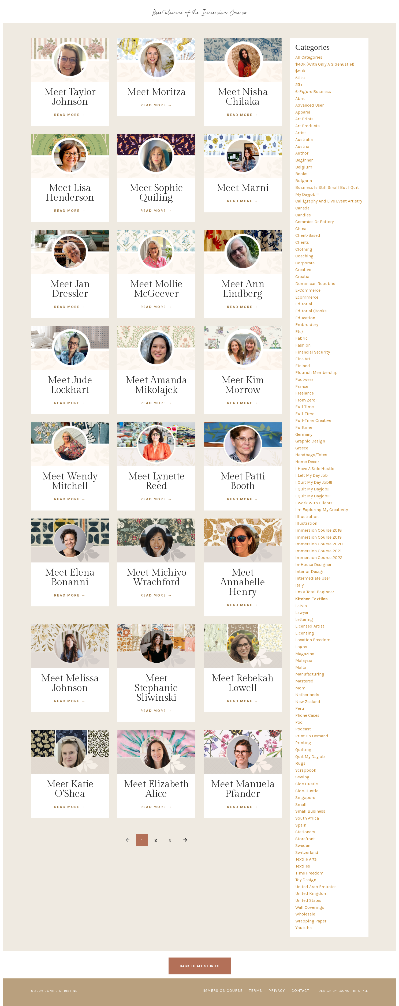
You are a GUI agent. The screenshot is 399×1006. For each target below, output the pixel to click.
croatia (302, 276)
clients (302, 242)
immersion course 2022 (318, 557)
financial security (312, 352)
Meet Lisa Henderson (70, 192)
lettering (304, 619)
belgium (303, 167)
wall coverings (309, 907)
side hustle (306, 783)
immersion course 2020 (319, 543)
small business (310, 811)
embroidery (306, 324)
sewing (302, 776)
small (301, 804)
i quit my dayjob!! (312, 488)
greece (301, 448)
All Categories (308, 57)
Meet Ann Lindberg (242, 289)
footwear (304, 379)
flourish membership (316, 372)
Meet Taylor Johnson (70, 97)
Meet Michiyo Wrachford (156, 577)
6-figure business (313, 91)
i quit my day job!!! (313, 482)
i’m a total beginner (314, 591)
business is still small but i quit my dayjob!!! (327, 191)
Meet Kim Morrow (242, 385)
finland (302, 365)
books (301, 173)
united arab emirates (316, 886)
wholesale (305, 914)
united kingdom (311, 893)
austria (302, 146)
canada (302, 208)
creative (303, 269)
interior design (310, 571)
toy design (305, 879)
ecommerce (306, 297)
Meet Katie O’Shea (70, 789)
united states (308, 900)
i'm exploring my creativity (321, 509)
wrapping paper (310, 921)
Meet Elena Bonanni (70, 577)
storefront (305, 838)
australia (304, 139)
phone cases (307, 715)
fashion (303, 345)
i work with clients (314, 502)
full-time (304, 413)
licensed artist (309, 626)
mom (300, 687)
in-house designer (313, 564)
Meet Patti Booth (243, 481)
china (300, 228)
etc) (299, 331)
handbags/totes (311, 454)
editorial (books (311, 310)
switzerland (306, 852)
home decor (307, 461)
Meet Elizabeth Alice (156, 789)
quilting (303, 749)
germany (303, 434)
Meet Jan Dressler (70, 289)
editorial (303, 303)
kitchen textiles (311, 598)
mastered (304, 681)
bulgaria (303, 180)
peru (299, 708)
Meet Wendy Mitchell (70, 481)
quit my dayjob (310, 756)
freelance (304, 393)
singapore (305, 797)
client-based (307, 235)
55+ (299, 84)
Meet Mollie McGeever (156, 289)
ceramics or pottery (314, 221)
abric (300, 98)
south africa (307, 818)
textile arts (306, 859)
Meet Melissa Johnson (70, 683)
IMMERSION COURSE (223, 990)
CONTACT (300, 990)
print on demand (311, 735)
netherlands (307, 694)
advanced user (309, 105)
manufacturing (309, 674)
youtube (303, 927)
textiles (302, 866)
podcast (303, 728)
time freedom (309, 873)
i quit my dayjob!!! (312, 495)
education (305, 317)
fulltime (303, 427)
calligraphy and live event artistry (328, 201)
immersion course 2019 (318, 537)
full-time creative (313, 420)
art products (307, 125)
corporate (305, 262)
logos (301, 646)
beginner (304, 160)
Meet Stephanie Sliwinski (156, 688)
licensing (304, 633)
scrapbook (305, 770)
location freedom (312, 639)
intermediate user (312, 578)
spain (300, 825)
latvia (301, 605)
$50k (300, 70)
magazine (304, 653)
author (301, 153)
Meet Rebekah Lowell (243, 683)
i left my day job (311, 475)
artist (300, 132)
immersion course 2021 (318, 550)
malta (300, 667)
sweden (302, 845)
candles (303, 214)
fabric (301, 338)
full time (304, 406)
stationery (305, 831)
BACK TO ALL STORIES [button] (199, 966)
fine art (302, 358)
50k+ (300, 77)
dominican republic (315, 283)
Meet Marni (243, 188)
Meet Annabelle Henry (242, 582)
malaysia (303, 660)
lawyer (301, 612)
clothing (303, 249)
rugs (300, 763)
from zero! (305, 400)
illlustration (307, 516)
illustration (306, 523)
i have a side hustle (314, 468)
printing (303, 742)
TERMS (255, 990)
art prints (304, 118)
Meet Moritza (156, 92)
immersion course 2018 (318, 530)
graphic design (310, 441)
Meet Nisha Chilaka (243, 97)
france (301, 386)
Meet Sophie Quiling (156, 192)
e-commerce (307, 290)
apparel (302, 112)
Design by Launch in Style (343, 991)
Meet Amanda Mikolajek (156, 385)
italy (299, 585)
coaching (304, 255)
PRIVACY (277, 990)
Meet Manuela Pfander (243, 789)
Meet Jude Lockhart (70, 385)
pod (299, 722)
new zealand (307, 701)
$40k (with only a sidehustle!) (324, 64)
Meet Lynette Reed (156, 481)
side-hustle (306, 790)
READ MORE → (70, 114)
